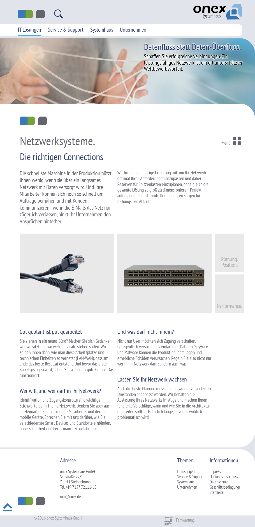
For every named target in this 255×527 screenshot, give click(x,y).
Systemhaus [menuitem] (101, 29)
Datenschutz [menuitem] (219, 482)
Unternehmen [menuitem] (133, 29)
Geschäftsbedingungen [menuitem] (226, 487)
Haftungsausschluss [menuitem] (224, 476)
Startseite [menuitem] (217, 492)
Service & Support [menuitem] (65, 29)
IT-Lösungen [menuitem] (29, 29)
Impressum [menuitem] (217, 471)
